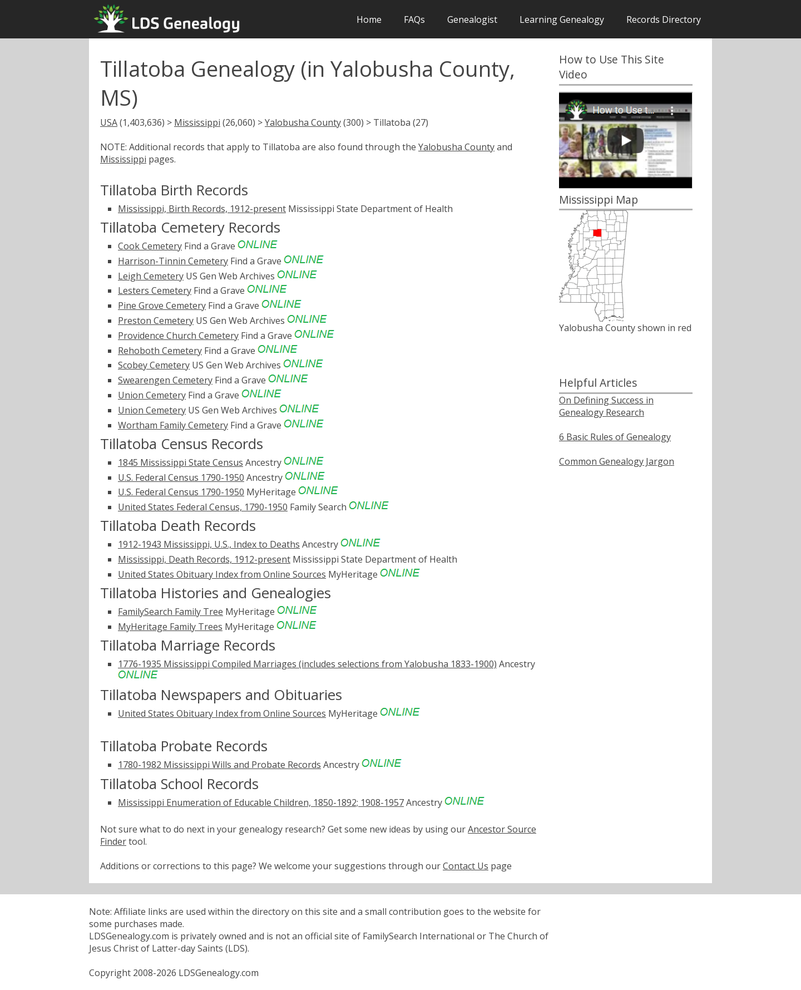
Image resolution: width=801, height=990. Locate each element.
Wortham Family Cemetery (173, 425)
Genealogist (472, 19)
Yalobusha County (303, 122)
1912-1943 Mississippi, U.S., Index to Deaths (209, 544)
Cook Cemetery (150, 246)
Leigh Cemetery (151, 276)
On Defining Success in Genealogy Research (606, 406)
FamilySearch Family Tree (170, 611)
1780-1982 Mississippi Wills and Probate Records (219, 764)
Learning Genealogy (562, 19)
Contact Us (465, 866)
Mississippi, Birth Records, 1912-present (202, 209)
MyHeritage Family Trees (170, 626)
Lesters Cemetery (154, 290)
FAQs (414, 19)
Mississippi (197, 122)
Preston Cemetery (156, 320)
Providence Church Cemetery (178, 335)
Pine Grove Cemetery (162, 305)
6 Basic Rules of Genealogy (615, 437)
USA (108, 122)
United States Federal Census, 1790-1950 (203, 507)
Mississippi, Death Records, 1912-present (204, 559)
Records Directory (663, 19)
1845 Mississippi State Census (180, 462)
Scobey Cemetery (154, 365)
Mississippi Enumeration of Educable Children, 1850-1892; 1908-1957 (261, 802)
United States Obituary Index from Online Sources (222, 574)
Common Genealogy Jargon (616, 461)
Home (369, 19)
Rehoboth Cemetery (160, 350)
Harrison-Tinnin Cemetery (173, 261)
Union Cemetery (152, 395)
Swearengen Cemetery (165, 380)
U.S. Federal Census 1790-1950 (181, 477)
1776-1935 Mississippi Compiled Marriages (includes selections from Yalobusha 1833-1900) (307, 664)
